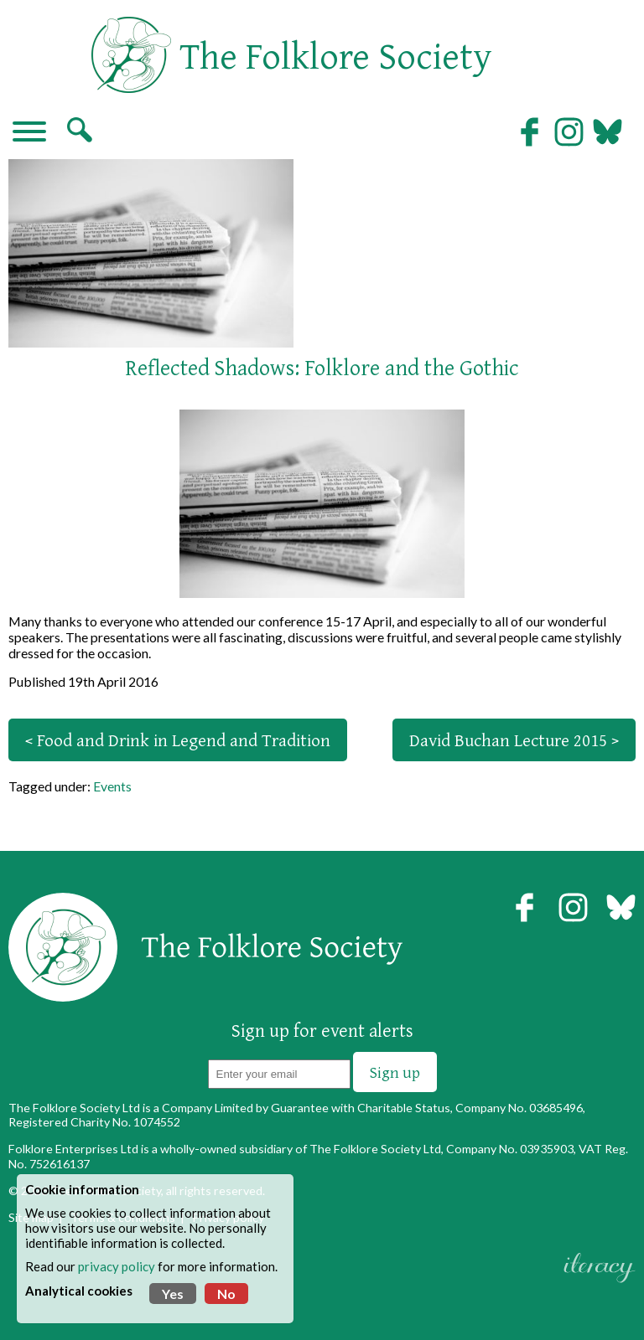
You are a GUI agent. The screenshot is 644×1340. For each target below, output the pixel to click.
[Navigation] (29, 133)
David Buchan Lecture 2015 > (514, 740)
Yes (173, 1293)
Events (112, 786)
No (226, 1293)
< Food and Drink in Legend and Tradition (177, 740)
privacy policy (116, 1266)
